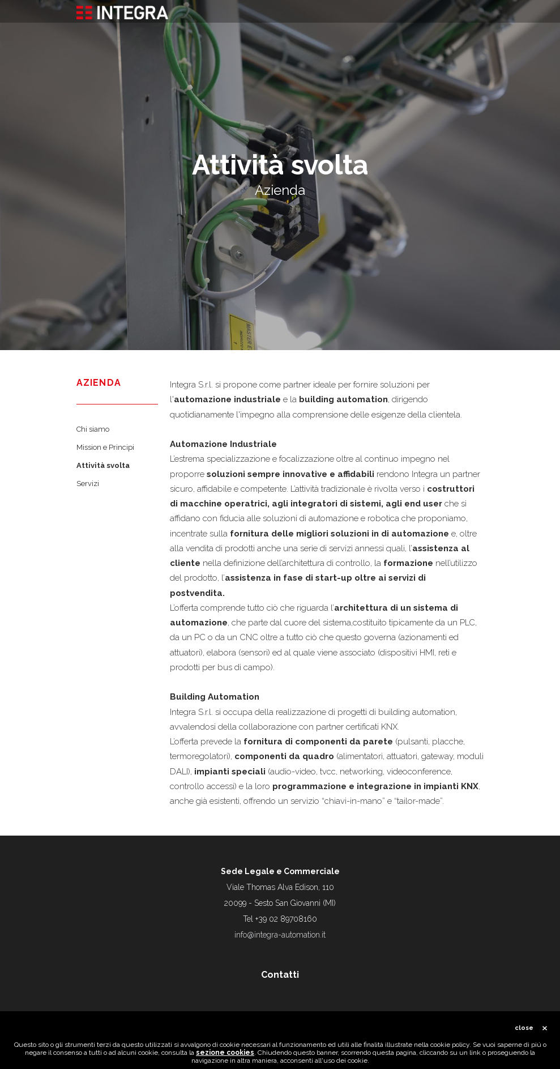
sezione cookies (225, 1056)
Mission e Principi (105, 447)
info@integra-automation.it (280, 934)
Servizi (87, 483)
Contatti (280, 974)
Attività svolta (103, 465)
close (524, 1031)
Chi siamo (92, 429)
